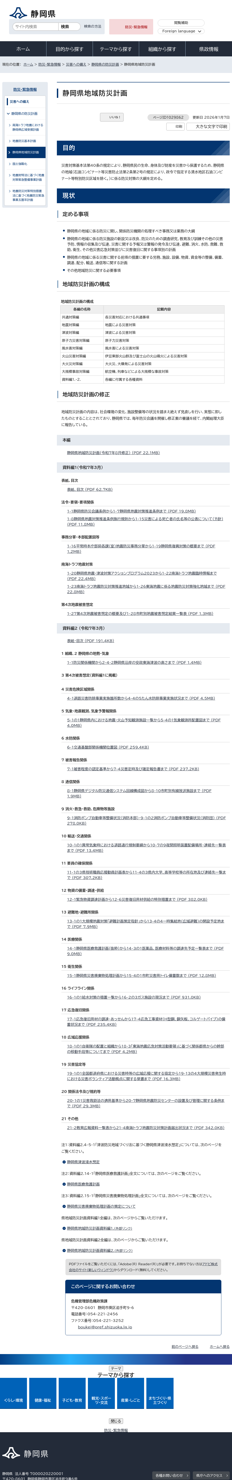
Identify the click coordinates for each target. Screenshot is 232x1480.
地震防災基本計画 (24, 141)
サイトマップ (44, 1441)
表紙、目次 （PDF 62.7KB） (92, 489)
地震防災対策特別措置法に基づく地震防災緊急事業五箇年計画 (28, 195)
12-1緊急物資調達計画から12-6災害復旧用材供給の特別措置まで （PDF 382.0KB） (139, 899)
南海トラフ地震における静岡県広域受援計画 (27, 127)
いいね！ (115, 117)
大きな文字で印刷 (211, 126)
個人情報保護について (74, 1436)
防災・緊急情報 (136, 27)
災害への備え (76, 64)
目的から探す (70, 49)
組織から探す (162, 49)
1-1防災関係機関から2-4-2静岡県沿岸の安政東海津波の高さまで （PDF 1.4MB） (136, 662)
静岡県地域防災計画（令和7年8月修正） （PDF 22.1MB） (115, 453)
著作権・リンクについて (23, 1436)
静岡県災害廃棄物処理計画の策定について (101, 1206)
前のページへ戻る (185, 1346)
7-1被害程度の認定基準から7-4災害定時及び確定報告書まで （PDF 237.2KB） (135, 769)
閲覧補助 (181, 22)
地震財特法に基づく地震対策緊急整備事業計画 (28, 177)
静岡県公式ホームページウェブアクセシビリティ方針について (153, 1436)
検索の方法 (92, 26)
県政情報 (208, 49)
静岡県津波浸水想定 (83, 1162)
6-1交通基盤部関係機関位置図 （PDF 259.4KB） (110, 747)
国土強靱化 (19, 163)
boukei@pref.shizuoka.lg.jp (105, 1327)
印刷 (179, 126)
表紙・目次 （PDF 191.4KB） (92, 641)
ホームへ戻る (220, 1346)
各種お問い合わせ (169, 1408)
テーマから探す (116, 49)
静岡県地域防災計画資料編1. (101, 1228)
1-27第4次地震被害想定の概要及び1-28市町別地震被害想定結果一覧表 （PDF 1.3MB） (142, 613)
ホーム (23, 48)
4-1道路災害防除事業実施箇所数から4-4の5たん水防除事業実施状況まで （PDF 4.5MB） (143, 698)
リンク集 (12, 1441)
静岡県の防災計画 (105, 64)
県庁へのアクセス (209, 1408)
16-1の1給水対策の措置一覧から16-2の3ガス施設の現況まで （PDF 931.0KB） (136, 997)
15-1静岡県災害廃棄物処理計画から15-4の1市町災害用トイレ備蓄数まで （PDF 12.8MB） (143, 975)
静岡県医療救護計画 (83, 1184)
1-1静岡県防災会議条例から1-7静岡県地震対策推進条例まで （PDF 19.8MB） (133, 511)
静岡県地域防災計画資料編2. (102, 1250)
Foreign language (178, 31)
